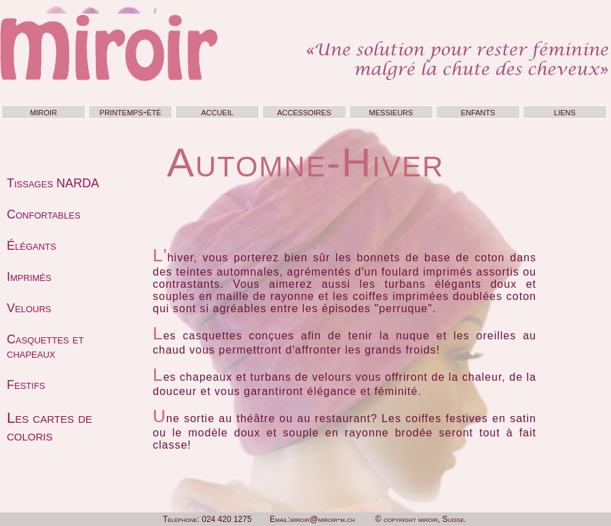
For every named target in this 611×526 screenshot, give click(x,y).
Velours (29, 308)
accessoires (304, 111)
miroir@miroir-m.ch (322, 519)
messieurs (391, 111)
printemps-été (131, 111)
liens (565, 111)
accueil (217, 111)
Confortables (44, 214)
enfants (478, 111)
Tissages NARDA (53, 183)
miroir (43, 111)
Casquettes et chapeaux (45, 346)
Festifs (26, 385)
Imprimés (29, 277)
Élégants (31, 245)
